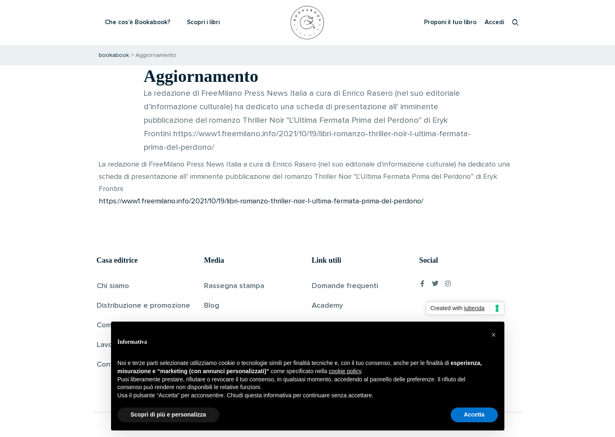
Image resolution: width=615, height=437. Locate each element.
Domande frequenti (345, 286)
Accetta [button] (474, 414)
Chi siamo (113, 286)
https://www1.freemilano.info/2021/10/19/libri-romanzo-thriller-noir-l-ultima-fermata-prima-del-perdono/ (261, 201)
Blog (211, 305)
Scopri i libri (203, 22)
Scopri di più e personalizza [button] (168, 414)
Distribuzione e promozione (143, 305)
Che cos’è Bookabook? (137, 22)
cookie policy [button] (345, 371)
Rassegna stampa (234, 286)
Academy (327, 305)
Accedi (494, 22)
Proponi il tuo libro (450, 22)
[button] (493, 334)
